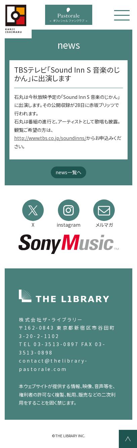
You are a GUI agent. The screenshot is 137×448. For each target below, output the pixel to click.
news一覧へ (68, 172)
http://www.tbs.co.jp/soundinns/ (50, 138)
